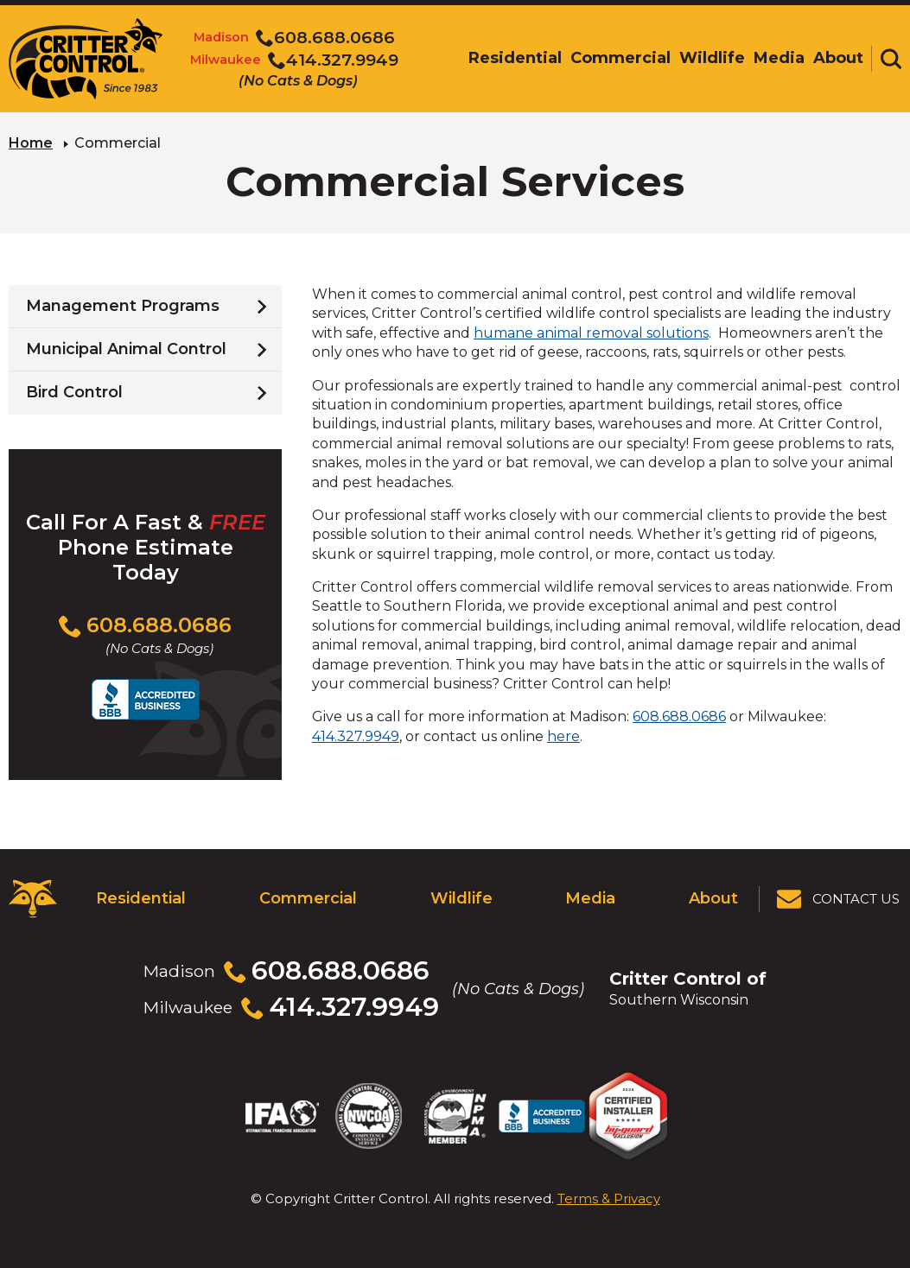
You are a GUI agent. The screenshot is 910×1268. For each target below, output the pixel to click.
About (713, 898)
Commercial (308, 898)
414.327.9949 (355, 736)
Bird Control (74, 392)
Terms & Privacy (608, 1198)
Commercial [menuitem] (620, 57)
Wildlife (461, 898)
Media (590, 898)
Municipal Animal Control (126, 348)
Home (31, 143)
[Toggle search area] (891, 58)
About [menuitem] (838, 57)
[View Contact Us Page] (839, 899)
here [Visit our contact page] (563, 736)
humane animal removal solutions (591, 333)
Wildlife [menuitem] (712, 57)
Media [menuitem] (779, 57)
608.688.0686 (679, 716)
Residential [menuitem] (515, 57)
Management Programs (123, 305)
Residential (141, 898)
